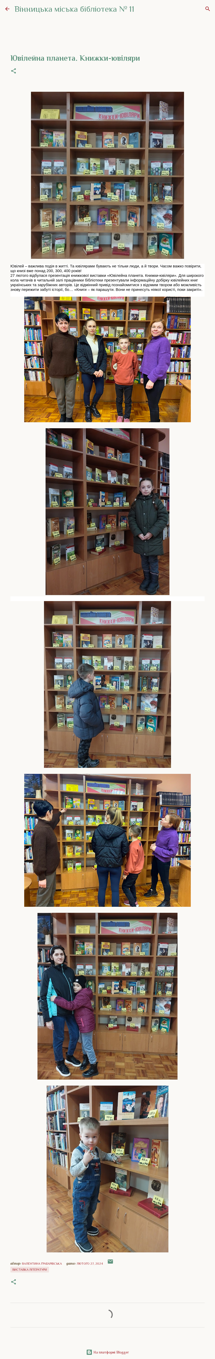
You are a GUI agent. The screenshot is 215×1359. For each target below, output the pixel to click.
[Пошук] (208, 9)
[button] (13, 71)
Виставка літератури (29, 1269)
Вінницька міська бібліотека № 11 (74, 9)
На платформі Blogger (107, 1352)
